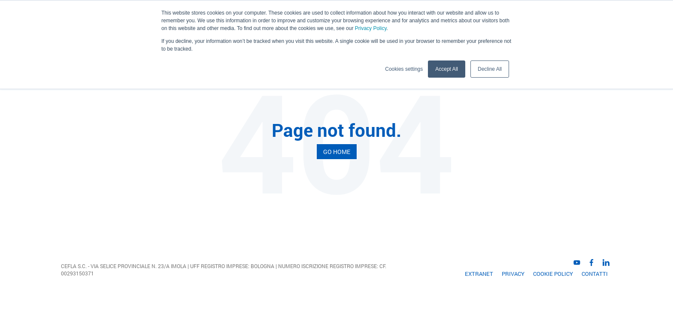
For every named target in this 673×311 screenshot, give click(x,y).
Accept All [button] (446, 69)
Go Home (336, 152)
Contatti (595, 274)
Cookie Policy (553, 274)
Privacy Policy (371, 28)
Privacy (513, 274)
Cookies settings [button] (404, 69)
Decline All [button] (490, 69)
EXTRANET (479, 274)
